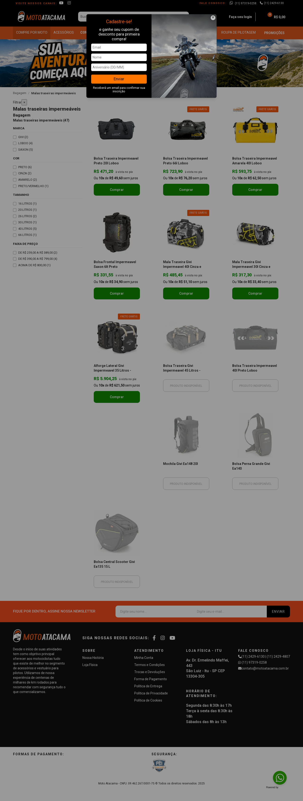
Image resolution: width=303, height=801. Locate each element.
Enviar (119, 78)
